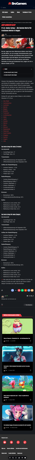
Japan (5, 119)
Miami (5, 125)
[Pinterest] (31, 296)
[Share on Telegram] (22, 457)
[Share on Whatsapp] (16, 457)
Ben (6, 34)
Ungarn (5, 139)
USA (4, 141)
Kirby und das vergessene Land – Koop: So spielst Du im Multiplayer (16, 396)
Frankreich (6, 113)
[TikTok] (33, 296)
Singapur (5, 135)
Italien (5, 117)
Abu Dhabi (6, 101)
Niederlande (6, 129)
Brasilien (5, 111)
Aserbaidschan (7, 103)
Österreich (6, 131)
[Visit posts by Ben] (2, 35)
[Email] (25, 457)
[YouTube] (27, 296)
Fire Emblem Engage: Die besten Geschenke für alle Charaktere (17, 425)
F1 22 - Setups (8, 24)
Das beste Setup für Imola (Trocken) (10, 72)
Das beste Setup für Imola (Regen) (10, 75)
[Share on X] (12, 457)
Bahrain (5, 107)
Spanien (5, 137)
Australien (6, 105)
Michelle (7, 340)
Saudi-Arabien (7, 133)
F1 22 (3, 24)
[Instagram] (29, 296)
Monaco (5, 127)
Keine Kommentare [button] (28, 305)
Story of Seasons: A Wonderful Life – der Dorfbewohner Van (17, 338)
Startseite (3, 22)
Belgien (5, 109)
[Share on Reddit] (19, 457)
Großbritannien (7, 115)
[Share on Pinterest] (19, 290)
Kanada (5, 121)
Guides (13, 24)
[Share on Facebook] (9, 457)
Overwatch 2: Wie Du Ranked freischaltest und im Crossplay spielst (17, 367)
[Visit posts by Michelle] (4, 341)
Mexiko (5, 123)
